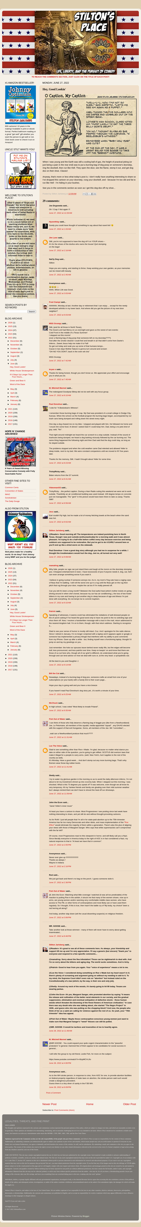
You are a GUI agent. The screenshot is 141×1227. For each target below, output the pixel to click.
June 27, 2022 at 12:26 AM (60, 213)
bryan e (52, 369)
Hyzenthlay (54, 222)
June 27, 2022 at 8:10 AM (60, 395)
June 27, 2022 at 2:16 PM (60, 866)
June (12, 364)
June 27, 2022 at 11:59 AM (60, 794)
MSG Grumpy (55, 323)
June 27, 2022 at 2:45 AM (60, 275)
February (14, 400)
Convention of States (14, 491)
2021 (10, 409)
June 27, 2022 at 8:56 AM (60, 503)
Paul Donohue (55, 404)
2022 (10, 338)
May (12, 389)
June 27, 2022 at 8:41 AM (60, 479)
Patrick (52, 611)
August (13, 356)
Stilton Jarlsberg (56, 530)
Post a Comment (53, 1093)
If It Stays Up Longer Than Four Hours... (21, 375)
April (12, 393)
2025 (10, 326)
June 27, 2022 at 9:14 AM (60, 665)
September (15, 352)
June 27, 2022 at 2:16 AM (60, 250)
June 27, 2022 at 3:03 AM (60, 293)
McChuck (53, 703)
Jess (51, 512)
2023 (10, 334)
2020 (10, 413)
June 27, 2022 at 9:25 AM (60, 694)
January (14, 404)
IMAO (7, 494)
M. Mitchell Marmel (57, 388)
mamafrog (53, 565)
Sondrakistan (10, 498)
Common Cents (12, 487)
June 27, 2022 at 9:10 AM (60, 603)
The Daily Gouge (12, 501)
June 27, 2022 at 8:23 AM (60, 463)
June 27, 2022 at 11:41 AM (60, 767)
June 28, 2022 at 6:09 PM (60, 1087)
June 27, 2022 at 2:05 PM (60, 845)
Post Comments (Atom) (64, 1110)
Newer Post (49, 1104)
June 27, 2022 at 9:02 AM (60, 522)
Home (89, 1104)
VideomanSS (55, 488)
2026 (10, 323)
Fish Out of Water (57, 719)
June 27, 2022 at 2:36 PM (60, 882)
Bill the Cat (54, 673)
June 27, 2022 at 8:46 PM (60, 936)
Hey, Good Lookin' (18, 367)
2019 (10, 416)
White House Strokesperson (22, 371)
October (14, 348)
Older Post (129, 1104)
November (15, 345)
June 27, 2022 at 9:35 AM (60, 710)
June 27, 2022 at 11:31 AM (60, 737)
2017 (10, 424)
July (12, 360)
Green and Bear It (17, 380)
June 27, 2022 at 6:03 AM (60, 315)
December (15, 341)
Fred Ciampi (54, 302)
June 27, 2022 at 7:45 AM (60, 379)
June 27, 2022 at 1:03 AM (60, 229)
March (13, 397)
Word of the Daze (17, 384)
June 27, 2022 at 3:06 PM (60, 917)
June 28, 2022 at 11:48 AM (60, 1031)
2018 (10, 420)
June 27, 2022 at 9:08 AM (60, 557)
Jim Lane (53, 238)
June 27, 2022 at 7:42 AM (60, 361)
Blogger (86, 1216)
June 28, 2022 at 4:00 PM (60, 1063)
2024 (10, 330)
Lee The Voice (55, 746)
